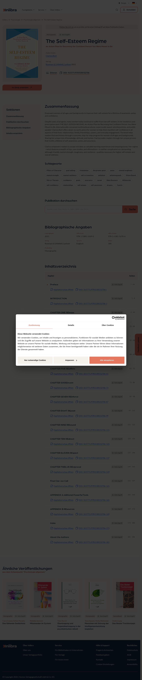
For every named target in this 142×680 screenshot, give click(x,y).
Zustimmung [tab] (34, 325)
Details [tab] (71, 325)
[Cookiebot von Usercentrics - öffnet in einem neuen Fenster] (113, 318)
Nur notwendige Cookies (35, 360)
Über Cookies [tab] (108, 325)
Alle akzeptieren (107, 360)
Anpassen (71, 360)
